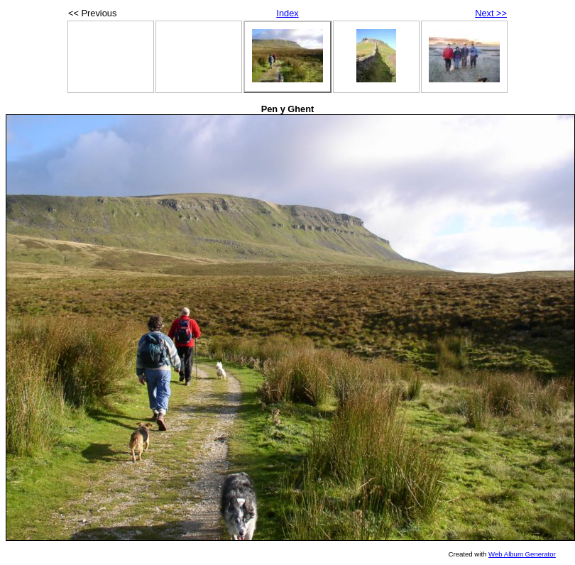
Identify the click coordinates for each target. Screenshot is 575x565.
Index (287, 13)
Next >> (491, 13)
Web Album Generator (522, 554)
